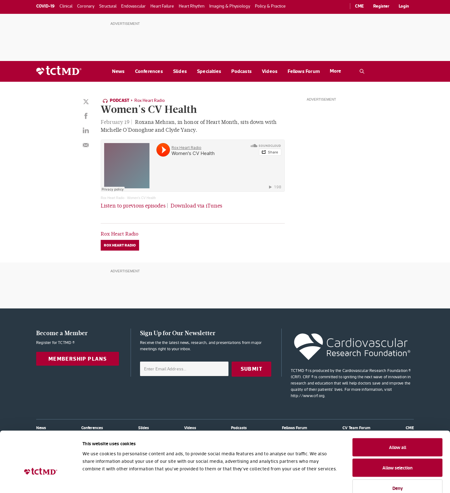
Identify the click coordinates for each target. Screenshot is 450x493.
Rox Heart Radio (149, 100)
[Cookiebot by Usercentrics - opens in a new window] (40, 480)
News (118, 71)
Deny (397, 452)
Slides (180, 71)
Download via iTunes (196, 205)
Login (404, 5)
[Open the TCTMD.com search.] (362, 71)
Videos (270, 71)
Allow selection (397, 432)
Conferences (149, 71)
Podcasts (241, 71)
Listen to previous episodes (133, 205)
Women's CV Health (141, 197)
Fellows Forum (304, 71)
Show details (343, 480)
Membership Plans (77, 358)
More (335, 71)
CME (359, 5)
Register (381, 5)
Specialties (209, 71)
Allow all (397, 411)
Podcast (119, 100)
